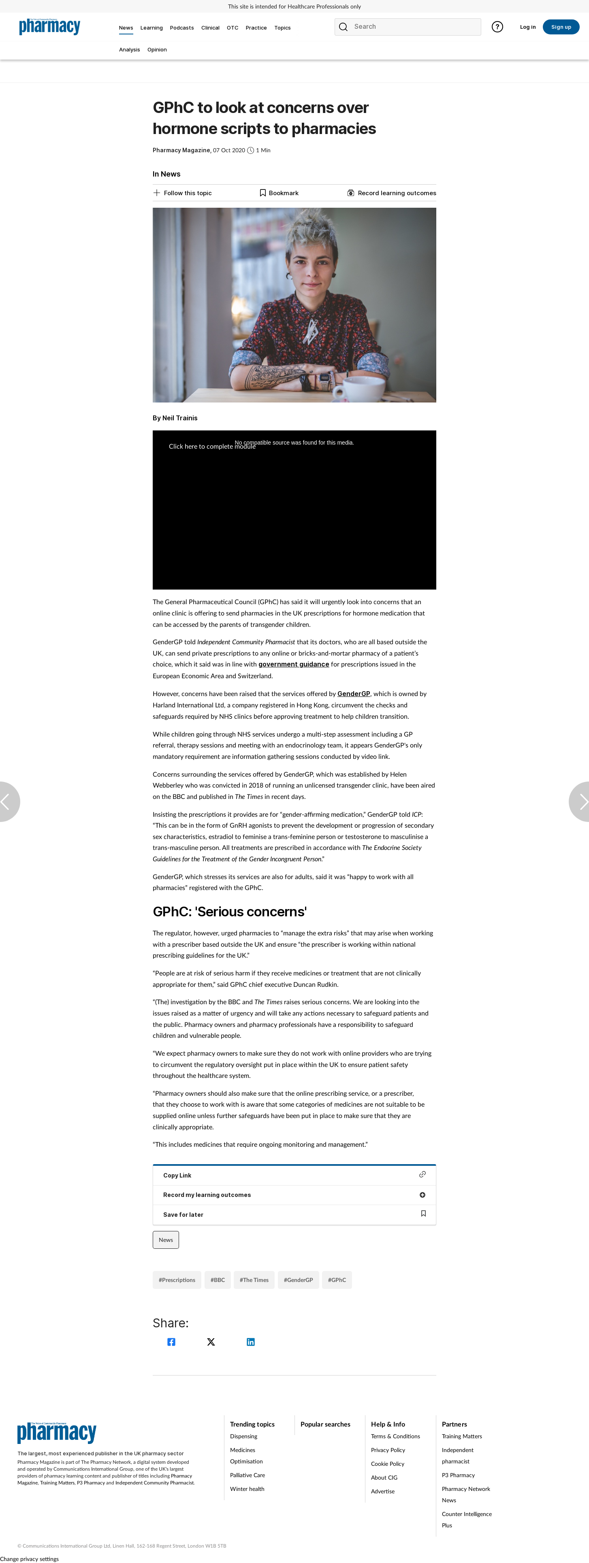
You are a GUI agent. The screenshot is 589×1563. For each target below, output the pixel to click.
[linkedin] (250, 1342)
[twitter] (212, 1342)
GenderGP (353, 694)
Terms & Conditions (395, 1436)
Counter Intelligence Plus (467, 1519)
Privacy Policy (388, 1449)
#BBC (218, 1279)
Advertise (383, 1491)
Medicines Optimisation (246, 1455)
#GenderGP (298, 1279)
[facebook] (172, 1342)
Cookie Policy (387, 1463)
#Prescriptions (177, 1279)
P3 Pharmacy (91, 1483)
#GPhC (337, 1279)
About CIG (384, 1477)
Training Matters (57, 1483)
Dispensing (243, 1436)
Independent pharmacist (458, 1455)
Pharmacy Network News (466, 1494)
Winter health (247, 1488)
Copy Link (294, 1175)
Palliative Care (247, 1474)
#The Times (254, 1279)
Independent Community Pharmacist (154, 1483)
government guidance (293, 664)
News (166, 1239)
